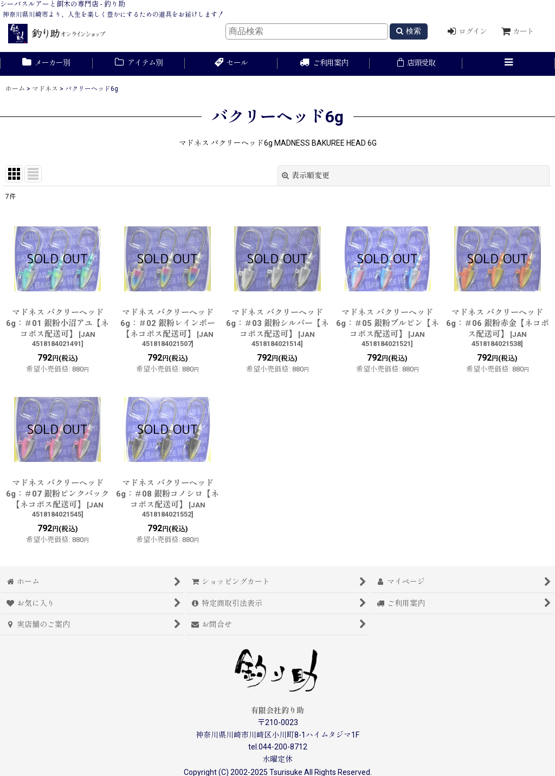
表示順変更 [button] (306, 175)
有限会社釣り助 (277, 710)
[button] (508, 64)
